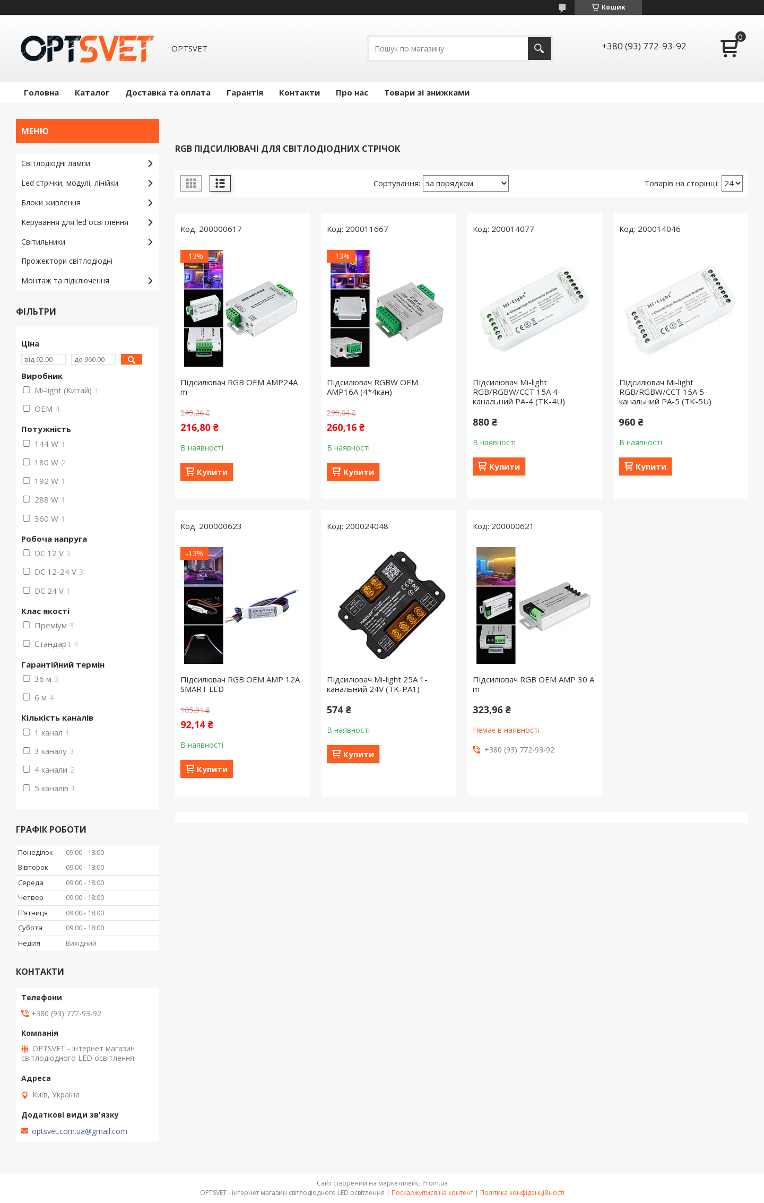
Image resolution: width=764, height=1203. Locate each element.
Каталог (92, 92)
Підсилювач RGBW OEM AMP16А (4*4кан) (372, 386)
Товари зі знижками (427, 92)
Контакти (299, 92)
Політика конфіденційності (522, 1192)
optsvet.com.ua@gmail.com (79, 1131)
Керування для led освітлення (74, 222)
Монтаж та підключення (65, 280)
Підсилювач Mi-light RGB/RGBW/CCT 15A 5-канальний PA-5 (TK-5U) (665, 391)
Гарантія (245, 92)
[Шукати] (539, 48)
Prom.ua (435, 1183)
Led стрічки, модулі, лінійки (69, 183)
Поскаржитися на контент (432, 1192)
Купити (212, 471)
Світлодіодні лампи (55, 163)
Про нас (352, 92)
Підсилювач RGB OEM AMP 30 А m (533, 684)
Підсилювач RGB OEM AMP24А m (239, 386)
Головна (41, 92)
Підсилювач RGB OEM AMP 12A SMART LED (240, 684)
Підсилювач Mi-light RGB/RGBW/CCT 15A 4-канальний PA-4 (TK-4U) (519, 391)
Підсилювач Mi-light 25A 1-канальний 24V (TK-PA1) (377, 684)
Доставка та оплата (168, 92)
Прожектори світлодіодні (66, 261)
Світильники (43, 242)
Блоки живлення (51, 202)
